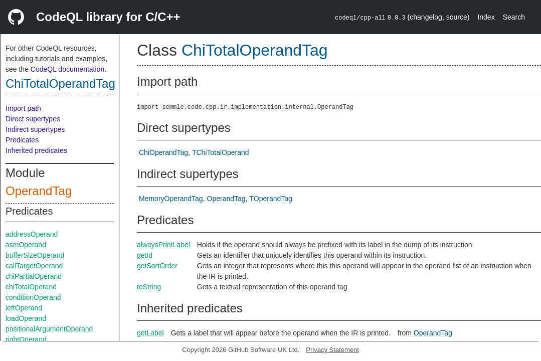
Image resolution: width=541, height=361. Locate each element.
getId (144, 255)
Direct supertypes (33, 119)
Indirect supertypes (35, 129)
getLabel (150, 333)
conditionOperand (33, 297)
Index (485, 17)
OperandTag (39, 191)
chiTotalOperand (31, 287)
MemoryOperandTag (171, 199)
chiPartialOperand (34, 276)
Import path (23, 108)
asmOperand (26, 245)
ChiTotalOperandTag (60, 83)
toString (149, 287)
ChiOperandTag (163, 152)
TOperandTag (270, 199)
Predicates (22, 140)
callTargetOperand (34, 266)
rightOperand (26, 339)
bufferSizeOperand (35, 255)
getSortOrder (157, 266)
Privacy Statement (332, 349)
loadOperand (26, 318)
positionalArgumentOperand (49, 329)
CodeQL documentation (67, 69)
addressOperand (32, 234)
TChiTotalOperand (220, 152)
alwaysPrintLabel (163, 245)
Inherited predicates (36, 150)
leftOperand (24, 308)
